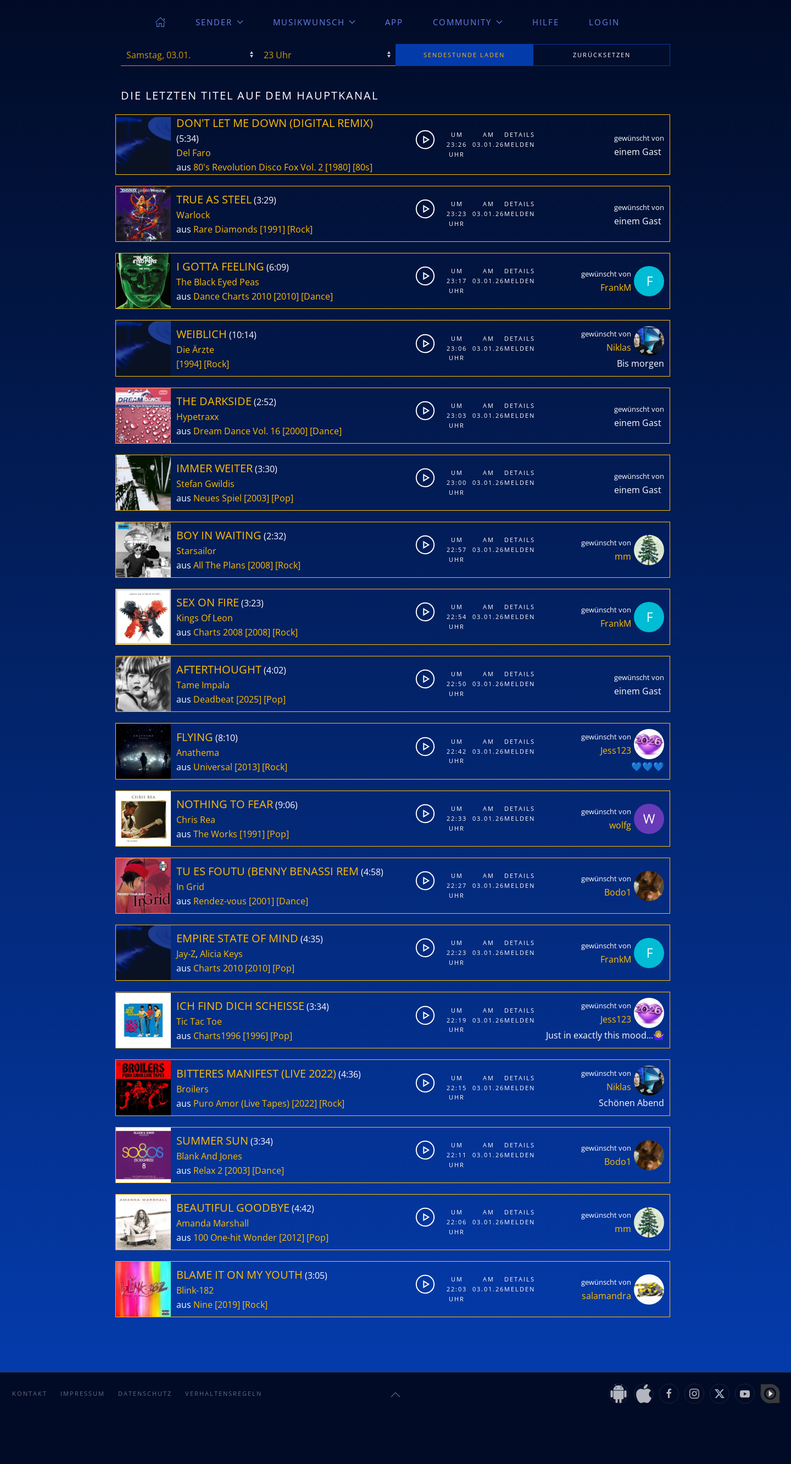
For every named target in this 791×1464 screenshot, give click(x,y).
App (394, 21)
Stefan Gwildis (205, 484)
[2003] (256, 498)
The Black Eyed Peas (217, 282)
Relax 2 (207, 1170)
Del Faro (193, 153)
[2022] (304, 1103)
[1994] (189, 364)
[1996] (255, 1036)
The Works (215, 834)
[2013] (247, 767)
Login (604, 21)
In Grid (190, 887)
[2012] (291, 1237)
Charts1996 (217, 1036)
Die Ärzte (195, 350)
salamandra (606, 1296)
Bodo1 (617, 892)
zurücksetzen (602, 55)
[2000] (295, 431)
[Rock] (300, 229)
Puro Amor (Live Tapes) (241, 1103)
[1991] (272, 229)
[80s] (362, 167)
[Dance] (317, 296)
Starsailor (196, 551)
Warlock (193, 215)
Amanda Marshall (212, 1223)
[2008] (260, 565)
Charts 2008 (218, 632)
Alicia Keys (221, 954)
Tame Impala (203, 685)
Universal (212, 767)
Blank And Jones (209, 1156)
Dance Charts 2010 (232, 296)
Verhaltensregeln (223, 1393)
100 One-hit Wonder (235, 1237)
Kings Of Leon (204, 618)
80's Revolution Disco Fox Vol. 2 (258, 167)
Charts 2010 (218, 968)
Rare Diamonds (225, 229)
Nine (203, 1305)
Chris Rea (195, 820)
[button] (395, 1394)
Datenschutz (145, 1393)
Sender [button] (219, 21)
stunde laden (464, 55)
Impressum (82, 1393)
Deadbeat (213, 699)
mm (623, 556)
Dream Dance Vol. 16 (236, 431)
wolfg (620, 825)
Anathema (197, 753)
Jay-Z (186, 954)
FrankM (615, 287)
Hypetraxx (197, 417)
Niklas (618, 347)
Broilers (192, 1089)
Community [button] (468, 21)
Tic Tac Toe (199, 1021)
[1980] (337, 167)
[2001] (261, 901)
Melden (517, 144)
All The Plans (219, 565)
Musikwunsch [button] (314, 21)
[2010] (286, 296)
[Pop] (282, 498)
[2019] (227, 1305)
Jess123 (615, 750)
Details (517, 134)
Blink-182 (195, 1290)
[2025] (248, 699)
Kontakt (29, 1393)
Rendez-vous (220, 901)
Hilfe (545, 21)
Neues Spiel (217, 498)
